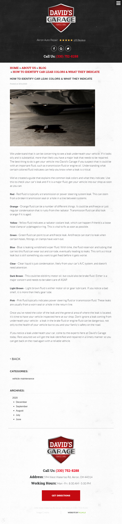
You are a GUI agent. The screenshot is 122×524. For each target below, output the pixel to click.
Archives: (17, 390)
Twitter (68, 48)
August (19, 410)
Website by (74, 513)
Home (14, 68)
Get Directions (61, 495)
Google (61, 48)
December (21, 402)
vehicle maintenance (23, 378)
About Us (29, 68)
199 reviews (79, 40)
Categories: (19, 371)
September (22, 406)
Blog (42, 68)
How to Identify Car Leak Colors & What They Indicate (56, 72)
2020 (15, 397)
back (16, 359)
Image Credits (42, 512)
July (18, 415)
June (18, 419)
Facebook (54, 48)
